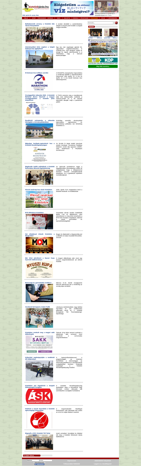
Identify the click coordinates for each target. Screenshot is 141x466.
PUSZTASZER (94, 18)
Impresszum (71, 461)
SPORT (34, 18)
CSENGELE (76, 18)
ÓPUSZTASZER (84, 18)
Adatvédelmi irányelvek (103, 461)
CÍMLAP (26, 18)
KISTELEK (50, 18)
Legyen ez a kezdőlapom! (103, 464)
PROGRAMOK (42, 18)
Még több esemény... (103, 66)
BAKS (58, 18)
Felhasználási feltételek (72, 464)
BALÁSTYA (67, 18)
